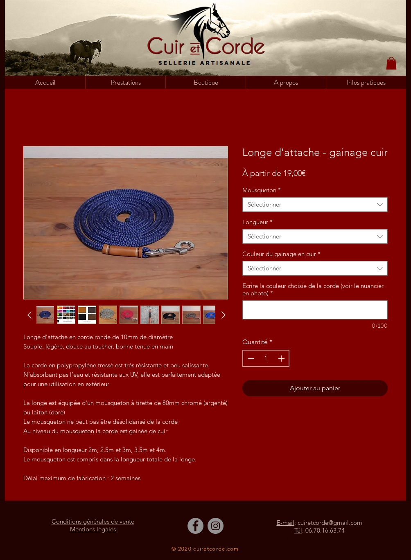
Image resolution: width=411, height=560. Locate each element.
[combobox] (315, 204)
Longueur (257, 222)
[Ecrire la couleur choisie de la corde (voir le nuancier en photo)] (315, 310)
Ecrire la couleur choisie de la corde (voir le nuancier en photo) (313, 289)
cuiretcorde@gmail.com (330, 522)
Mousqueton (261, 190)
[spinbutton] (265, 358)
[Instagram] (216, 526)
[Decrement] (249, 358)
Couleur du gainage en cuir (281, 254)
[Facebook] (195, 526)
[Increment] (282, 358)
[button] (205, 82)
